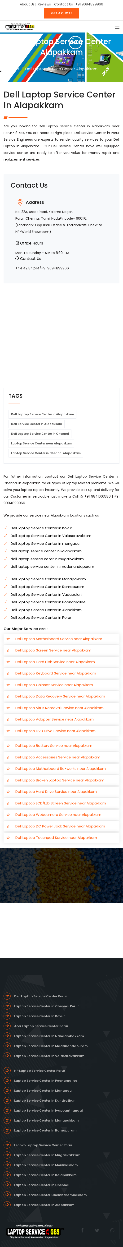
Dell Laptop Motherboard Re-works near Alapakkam (60, 768)
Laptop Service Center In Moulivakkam (46, 1165)
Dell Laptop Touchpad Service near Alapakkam (56, 837)
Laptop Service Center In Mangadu (43, 1090)
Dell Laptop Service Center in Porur (41, 617)
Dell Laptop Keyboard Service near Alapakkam (55, 673)
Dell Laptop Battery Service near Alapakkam (53, 745)
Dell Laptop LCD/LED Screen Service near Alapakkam (60, 803)
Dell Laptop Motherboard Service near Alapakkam (58, 638)
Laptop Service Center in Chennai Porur (46, 1006)
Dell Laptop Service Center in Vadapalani (46, 594)
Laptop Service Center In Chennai (41, 1185)
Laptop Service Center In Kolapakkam (45, 1175)
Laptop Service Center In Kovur (39, 1016)
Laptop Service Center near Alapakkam (41, 443)
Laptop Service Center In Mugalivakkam (47, 1155)
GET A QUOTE (61, 13)
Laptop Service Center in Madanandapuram (51, 1046)
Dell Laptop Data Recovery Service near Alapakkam (60, 696)
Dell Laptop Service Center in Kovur (41, 528)
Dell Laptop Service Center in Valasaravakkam (51, 535)
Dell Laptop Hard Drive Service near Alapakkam (56, 791)
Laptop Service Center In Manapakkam (46, 1120)
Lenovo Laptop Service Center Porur (43, 1145)
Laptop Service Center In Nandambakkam (49, 1036)
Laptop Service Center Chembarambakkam (50, 1195)
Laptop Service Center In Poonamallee (45, 1080)
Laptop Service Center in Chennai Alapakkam (46, 453)
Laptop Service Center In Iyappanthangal (48, 1110)
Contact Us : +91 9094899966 (78, 4)
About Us (27, 4)
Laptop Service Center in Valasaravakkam (49, 1056)
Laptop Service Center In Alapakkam (44, 1205)
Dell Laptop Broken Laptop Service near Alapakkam (59, 780)
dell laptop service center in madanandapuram (52, 566)
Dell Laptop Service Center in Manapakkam (48, 579)
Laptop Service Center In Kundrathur (44, 1100)
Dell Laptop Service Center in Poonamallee (48, 602)
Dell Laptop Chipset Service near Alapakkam (54, 684)
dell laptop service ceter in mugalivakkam (47, 558)
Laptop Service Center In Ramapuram (45, 1130)
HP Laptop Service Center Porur (39, 1070)
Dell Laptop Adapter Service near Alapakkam (54, 719)
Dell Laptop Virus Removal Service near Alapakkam (59, 707)
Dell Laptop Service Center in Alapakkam (75, 126)
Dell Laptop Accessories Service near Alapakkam (57, 757)
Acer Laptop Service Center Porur (41, 1026)
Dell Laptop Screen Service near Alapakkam (53, 650)
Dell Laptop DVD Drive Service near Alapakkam (55, 730)
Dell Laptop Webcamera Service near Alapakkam (58, 814)
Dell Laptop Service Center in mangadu (45, 543)
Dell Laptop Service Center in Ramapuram (47, 586)
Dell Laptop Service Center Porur (40, 996)
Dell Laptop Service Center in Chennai (40, 434)
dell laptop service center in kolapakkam (46, 551)
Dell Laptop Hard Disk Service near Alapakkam (55, 661)
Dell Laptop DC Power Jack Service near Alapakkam (60, 826)
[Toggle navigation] (117, 27)
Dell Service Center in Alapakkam (36, 424)
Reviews (44, 4)
